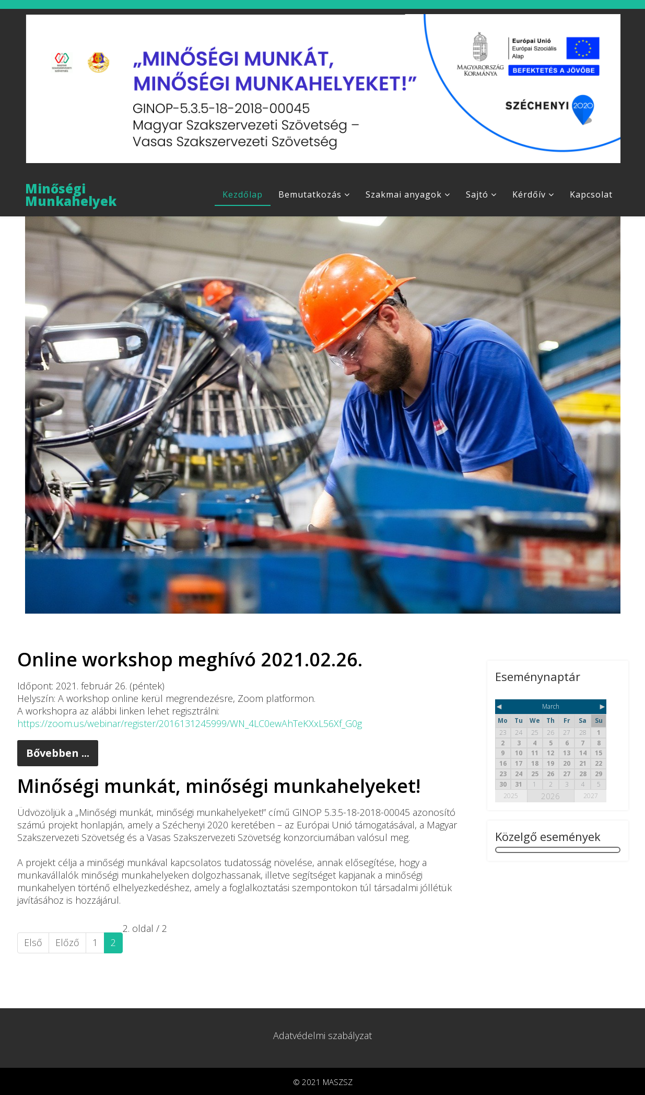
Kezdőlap (242, 194)
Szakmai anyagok (404, 194)
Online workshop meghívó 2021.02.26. (189, 658)
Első (33, 941)
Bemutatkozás (310, 194)
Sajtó (477, 194)
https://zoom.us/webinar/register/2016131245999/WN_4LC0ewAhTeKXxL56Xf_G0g (189, 722)
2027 (590, 794)
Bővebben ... (57, 752)
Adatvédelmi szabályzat (322, 1034)
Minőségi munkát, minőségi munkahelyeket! (218, 785)
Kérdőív (529, 194)
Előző (67, 941)
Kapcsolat (591, 194)
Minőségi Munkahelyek (70, 193)
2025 (510, 794)
